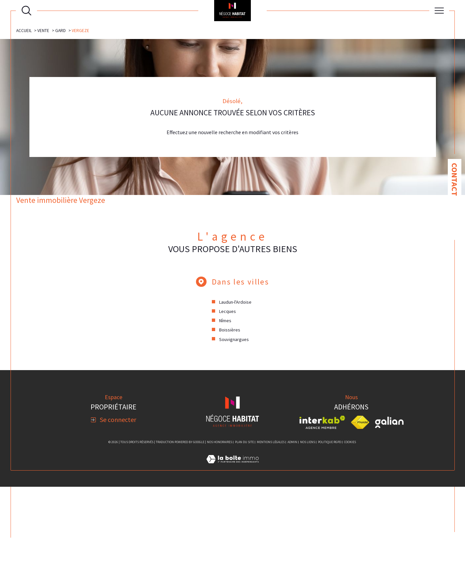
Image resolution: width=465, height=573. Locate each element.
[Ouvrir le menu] (439, 10)
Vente (44, 115)
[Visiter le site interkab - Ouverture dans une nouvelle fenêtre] (322, 508)
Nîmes (225, 406)
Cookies (350, 528)
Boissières (230, 416)
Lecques (227, 397)
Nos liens (307, 528)
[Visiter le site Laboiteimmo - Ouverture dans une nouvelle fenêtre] (232, 552)
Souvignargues (234, 425)
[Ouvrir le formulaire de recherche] (26, 10)
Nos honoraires (219, 528)
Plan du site (244, 528)
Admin (292, 528)
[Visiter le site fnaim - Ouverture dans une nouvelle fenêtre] (360, 508)
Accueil (24, 115)
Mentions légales (271, 528)
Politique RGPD (329, 528)
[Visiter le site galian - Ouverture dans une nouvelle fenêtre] (389, 508)
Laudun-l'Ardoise (235, 388)
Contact (454, 179)
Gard (61, 115)
